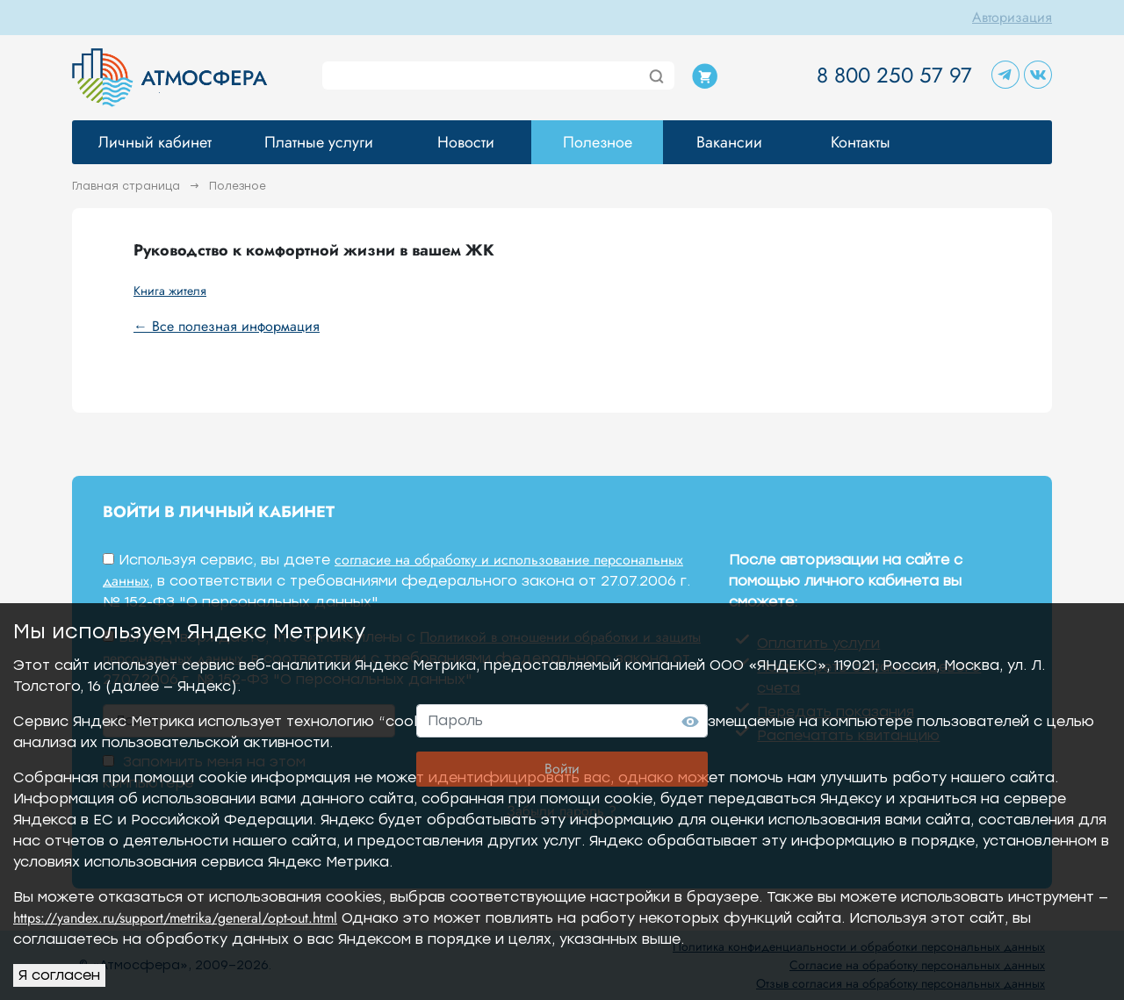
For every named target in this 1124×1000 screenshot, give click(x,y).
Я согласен (59, 975)
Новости (465, 142)
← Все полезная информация (226, 326)
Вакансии (729, 142)
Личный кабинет (155, 142)
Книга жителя (169, 290)
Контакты (860, 142)
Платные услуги (318, 142)
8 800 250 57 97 (894, 75)
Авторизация (1012, 17)
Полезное (597, 142)
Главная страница (128, 186)
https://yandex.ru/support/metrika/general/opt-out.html (175, 918)
